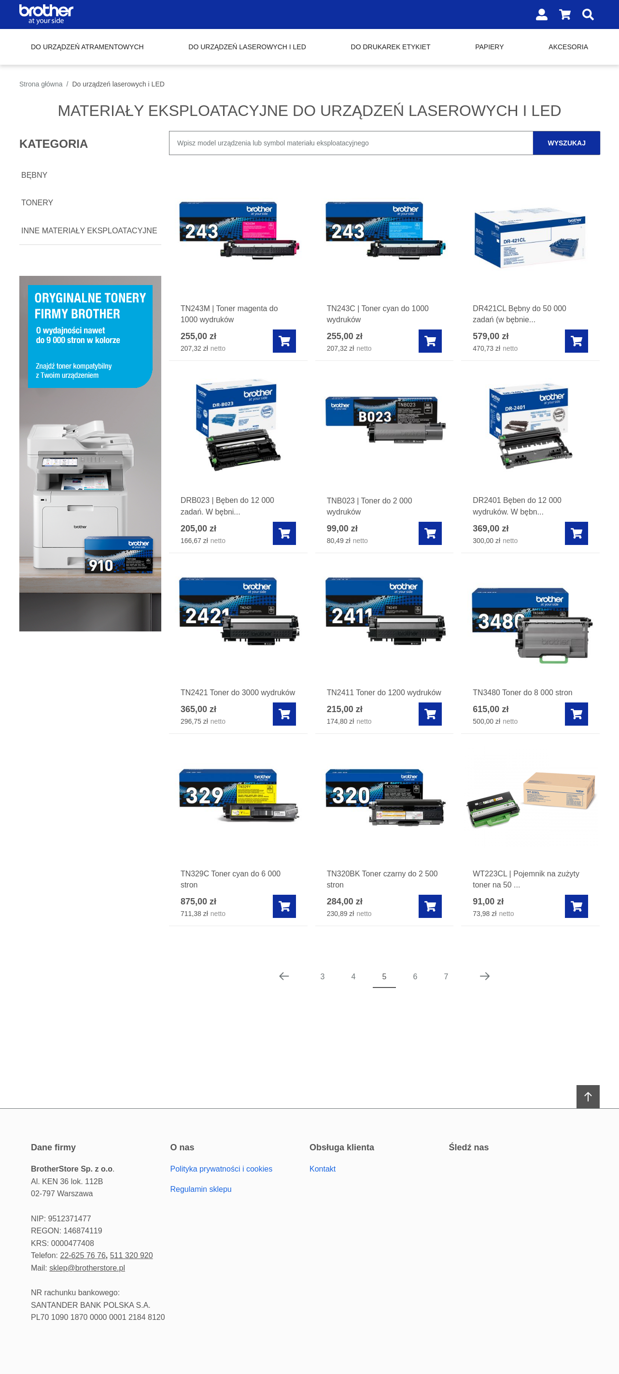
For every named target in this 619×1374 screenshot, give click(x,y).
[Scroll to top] (588, 1097)
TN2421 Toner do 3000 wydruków (220, 699)
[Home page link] (81, 14)
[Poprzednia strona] (283, 989)
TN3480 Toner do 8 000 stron (523, 693)
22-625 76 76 (82, 1255)
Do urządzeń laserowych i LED (247, 47)
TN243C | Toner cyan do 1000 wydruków (378, 314)
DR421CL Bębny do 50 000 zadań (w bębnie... (520, 314)
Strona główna (41, 84)
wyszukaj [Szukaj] (567, 143)
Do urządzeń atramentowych (87, 47)
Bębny (34, 175)
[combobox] (384, 143)
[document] (90, 188)
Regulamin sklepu (201, 1189)
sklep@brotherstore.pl (87, 1268)
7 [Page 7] (446, 989)
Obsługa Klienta (342, 1147)
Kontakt (323, 1169)
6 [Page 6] (415, 989)
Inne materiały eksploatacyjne (89, 231)
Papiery (489, 47)
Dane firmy (53, 1147)
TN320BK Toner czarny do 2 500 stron (383, 892)
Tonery (37, 203)
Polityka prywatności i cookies (221, 1169)
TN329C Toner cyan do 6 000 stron (231, 891)
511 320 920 (131, 1255)
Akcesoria (568, 47)
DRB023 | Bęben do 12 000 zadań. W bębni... (228, 506)
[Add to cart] (284, 341)
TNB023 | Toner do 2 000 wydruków (370, 506)
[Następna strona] (484, 989)
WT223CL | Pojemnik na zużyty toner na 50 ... (526, 891)
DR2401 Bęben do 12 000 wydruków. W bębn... (517, 506)
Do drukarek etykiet (391, 47)
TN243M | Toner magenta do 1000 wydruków (230, 314)
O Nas (182, 1147)
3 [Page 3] (323, 989)
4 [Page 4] (354, 989)
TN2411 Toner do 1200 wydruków (366, 699)
